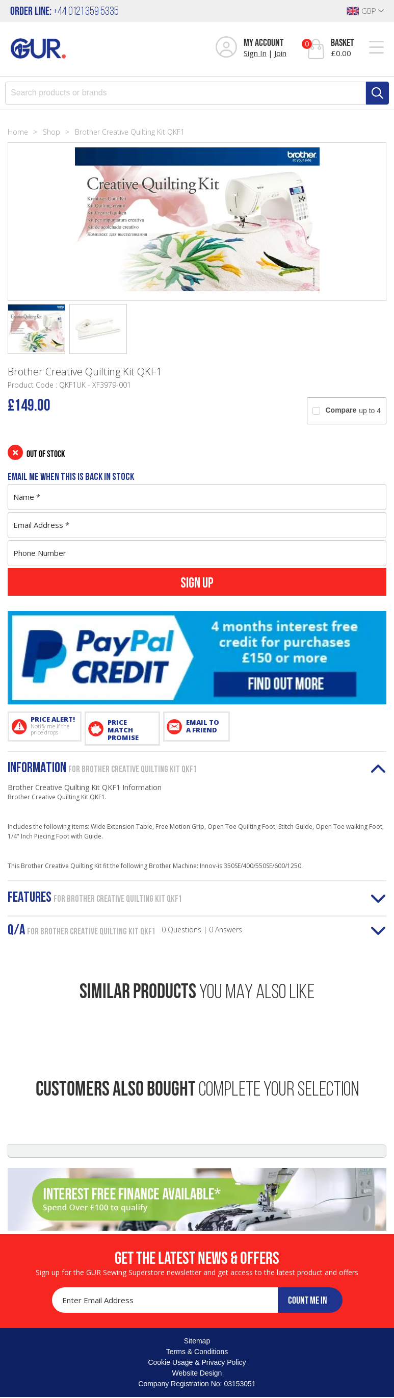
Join (280, 53)
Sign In (255, 53)
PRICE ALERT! (53, 725)
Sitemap (197, 1341)
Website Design (197, 1373)
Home (18, 132)
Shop (51, 132)
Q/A (125, 931)
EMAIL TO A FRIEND (202, 726)
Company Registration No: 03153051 (196, 1384)
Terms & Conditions (197, 1352)
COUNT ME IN (307, 1300)
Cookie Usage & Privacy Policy (197, 1362)
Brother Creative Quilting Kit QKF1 (130, 132)
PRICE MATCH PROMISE (123, 730)
